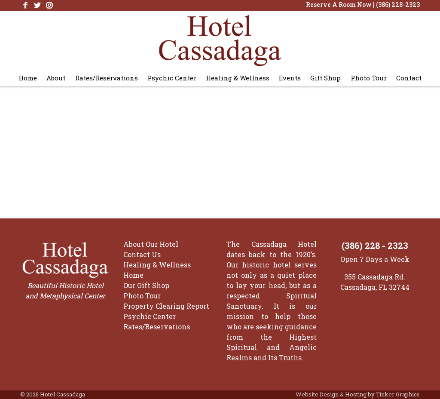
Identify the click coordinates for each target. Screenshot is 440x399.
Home (27, 78)
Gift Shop (325, 78)
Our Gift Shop (146, 285)
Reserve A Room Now (339, 4)
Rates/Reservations (106, 78)
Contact (409, 78)
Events (290, 78)
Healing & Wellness (237, 78)
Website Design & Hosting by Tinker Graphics (358, 394)
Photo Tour (369, 78)
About (55, 78)
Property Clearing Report (166, 305)
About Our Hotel (150, 244)
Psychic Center (171, 78)
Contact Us (142, 254)
